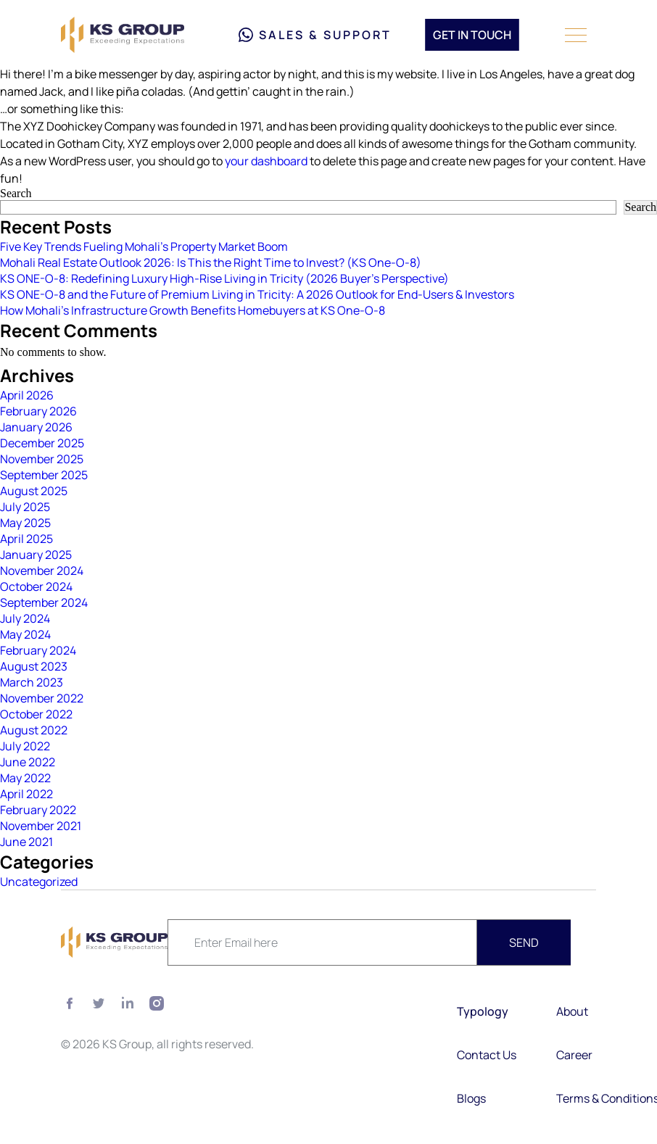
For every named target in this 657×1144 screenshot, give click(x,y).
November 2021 (40, 826)
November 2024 (41, 571)
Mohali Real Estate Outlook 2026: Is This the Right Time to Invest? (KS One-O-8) (210, 262)
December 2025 (42, 443)
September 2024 (44, 602)
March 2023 (31, 682)
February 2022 (38, 810)
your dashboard (266, 161)
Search (16, 193)
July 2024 (25, 618)
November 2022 (41, 698)
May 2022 (25, 778)
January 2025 (36, 555)
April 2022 (26, 794)
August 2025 (33, 491)
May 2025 (25, 523)
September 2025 (44, 475)
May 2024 (25, 634)
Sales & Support (315, 35)
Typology (482, 1011)
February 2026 (38, 411)
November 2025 (41, 459)
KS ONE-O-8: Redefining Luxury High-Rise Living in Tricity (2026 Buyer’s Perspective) (224, 278)
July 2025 (25, 507)
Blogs (471, 1098)
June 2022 (27, 762)
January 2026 (36, 427)
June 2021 (26, 842)
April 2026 (27, 395)
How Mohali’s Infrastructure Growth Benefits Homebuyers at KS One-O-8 (192, 310)
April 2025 (26, 539)
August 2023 (33, 666)
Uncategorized (39, 882)
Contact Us (486, 1055)
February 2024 (38, 650)
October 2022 (36, 714)
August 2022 (33, 730)
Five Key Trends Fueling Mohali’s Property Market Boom (144, 246)
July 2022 (25, 746)
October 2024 (36, 586)
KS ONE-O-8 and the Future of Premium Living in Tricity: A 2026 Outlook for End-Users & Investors (257, 294)
